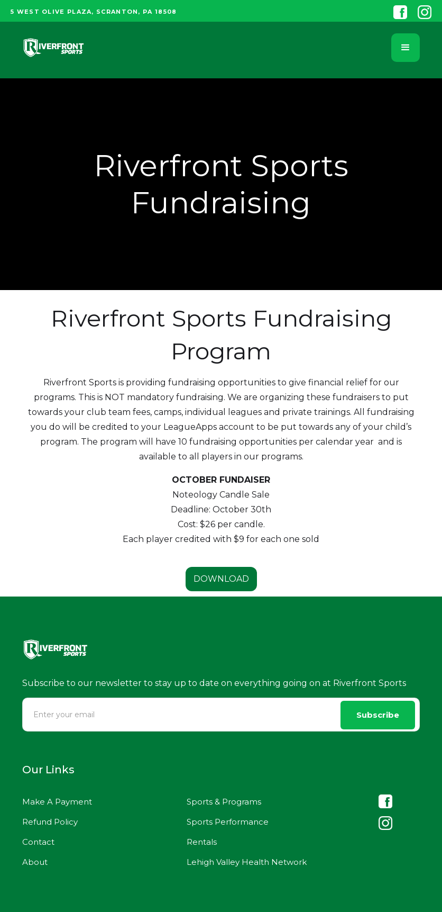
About (35, 862)
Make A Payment (57, 802)
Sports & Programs (224, 802)
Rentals (202, 842)
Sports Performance (228, 822)
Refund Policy (50, 822)
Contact (38, 842)
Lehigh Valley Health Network (247, 862)
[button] (405, 47)
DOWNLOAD (221, 579)
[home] (54, 48)
